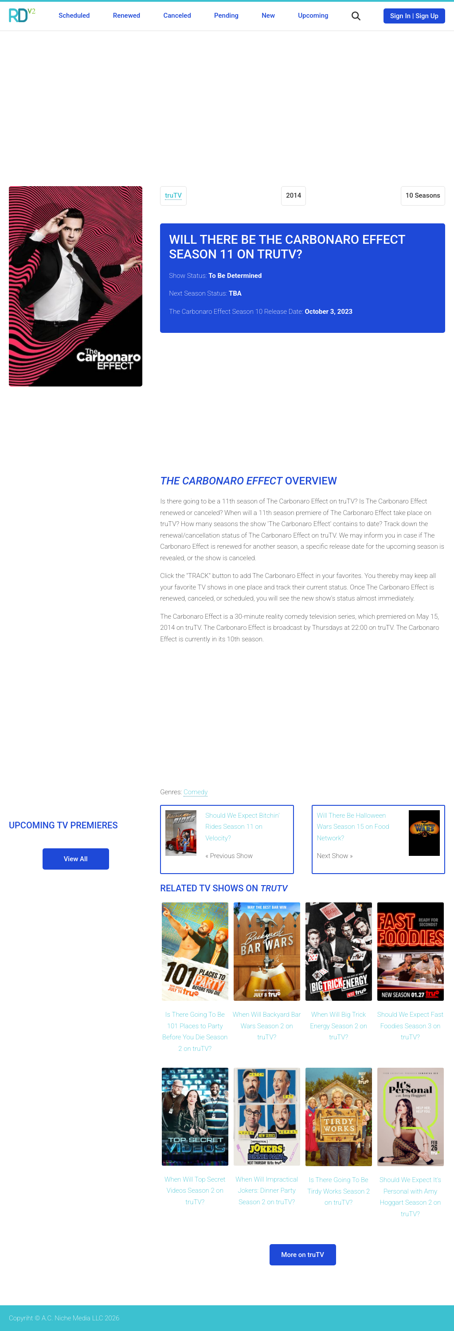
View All (76, 859)
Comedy (195, 792)
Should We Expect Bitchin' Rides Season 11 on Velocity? (242, 827)
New (268, 16)
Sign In (400, 16)
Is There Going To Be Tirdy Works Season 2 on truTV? (338, 1191)
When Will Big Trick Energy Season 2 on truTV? (338, 1026)
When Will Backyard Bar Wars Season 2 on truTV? (267, 1026)
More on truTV (302, 1255)
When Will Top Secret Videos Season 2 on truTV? (195, 1190)
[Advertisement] (227, 102)
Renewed (126, 16)
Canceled (177, 16)
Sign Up (426, 16)
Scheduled (74, 16)
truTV (173, 195)
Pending (226, 16)
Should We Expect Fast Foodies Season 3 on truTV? (410, 1026)
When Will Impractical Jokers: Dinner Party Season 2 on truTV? (266, 1190)
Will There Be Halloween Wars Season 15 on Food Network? (353, 827)
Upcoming (313, 16)
